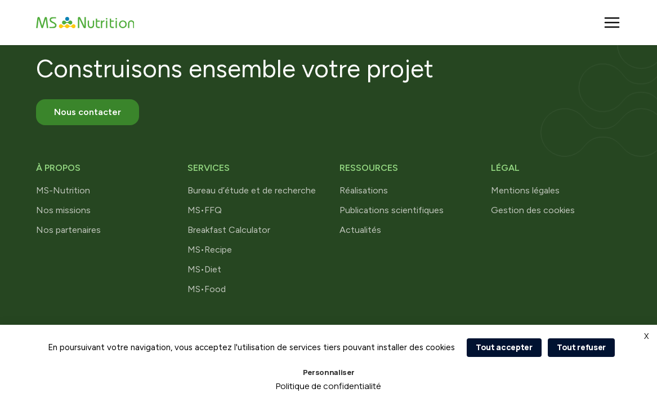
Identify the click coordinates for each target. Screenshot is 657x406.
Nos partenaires (68, 229)
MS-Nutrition (63, 190)
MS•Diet (204, 269)
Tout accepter (504, 347)
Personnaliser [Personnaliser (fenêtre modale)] (329, 372)
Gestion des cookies (533, 210)
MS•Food (206, 289)
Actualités (360, 229)
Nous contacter (87, 112)
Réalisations (363, 190)
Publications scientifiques (391, 210)
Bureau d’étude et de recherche (251, 190)
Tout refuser (581, 347)
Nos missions (63, 210)
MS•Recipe (209, 249)
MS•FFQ (204, 210)
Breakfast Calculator (228, 229)
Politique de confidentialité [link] (328, 386)
